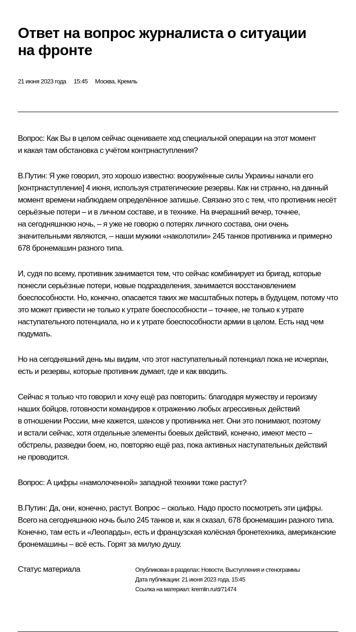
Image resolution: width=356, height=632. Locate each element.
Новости (211, 569)
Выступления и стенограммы (262, 569)
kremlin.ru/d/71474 (213, 589)
